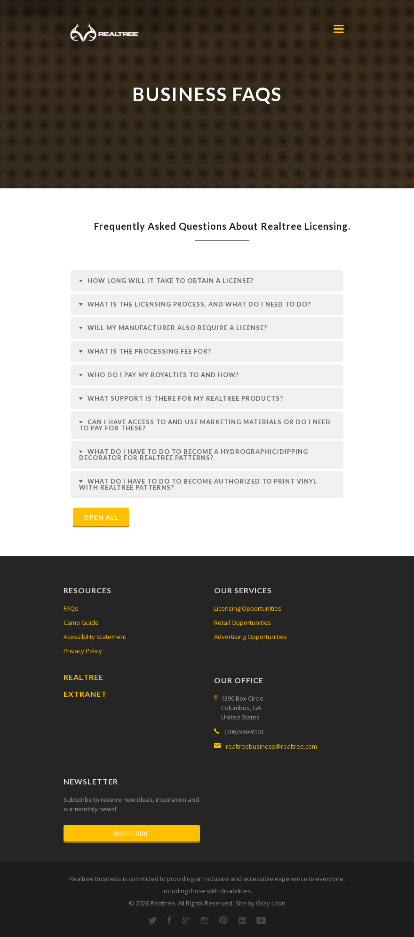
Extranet (85, 693)
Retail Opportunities (242, 622)
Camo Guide (81, 622)
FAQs (71, 608)
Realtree (84, 676)
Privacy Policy (83, 650)
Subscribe (132, 834)
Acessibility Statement (95, 636)
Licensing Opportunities (247, 608)
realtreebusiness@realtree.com (271, 746)
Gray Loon (271, 903)
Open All (101, 517)
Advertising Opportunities (250, 636)
